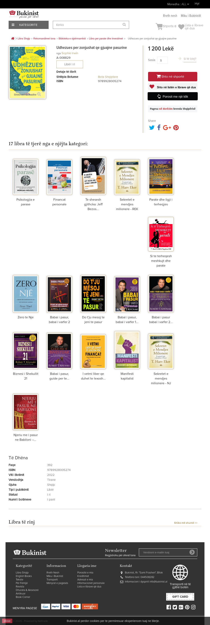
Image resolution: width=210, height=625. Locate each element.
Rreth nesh (170, 16)
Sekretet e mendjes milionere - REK (127, 204)
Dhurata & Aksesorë (27, 590)
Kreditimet (83, 576)
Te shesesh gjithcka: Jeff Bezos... (93, 204)
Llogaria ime (87, 566)
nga (58, 53)
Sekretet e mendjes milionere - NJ (161, 378)
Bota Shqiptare (108, 76)
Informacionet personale (91, 583)
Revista (20, 586)
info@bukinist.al (158, 581)
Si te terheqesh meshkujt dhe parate (161, 260)
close (7, 621)
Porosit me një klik (175, 96)
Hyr (197, 3)
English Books (24, 576)
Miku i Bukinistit (191, 16)
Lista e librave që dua (89, 586)
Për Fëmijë (22, 583)
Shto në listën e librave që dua (176, 87)
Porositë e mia (85, 572)
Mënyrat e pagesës (57, 583)
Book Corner (23, 597)
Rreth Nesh (53, 572)
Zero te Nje (26, 317)
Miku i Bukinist (55, 576)
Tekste (19, 579)
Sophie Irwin (70, 53)
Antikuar (20, 593)
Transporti (52, 579)
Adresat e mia (85, 579)
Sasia (151, 60)
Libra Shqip (22, 572)
